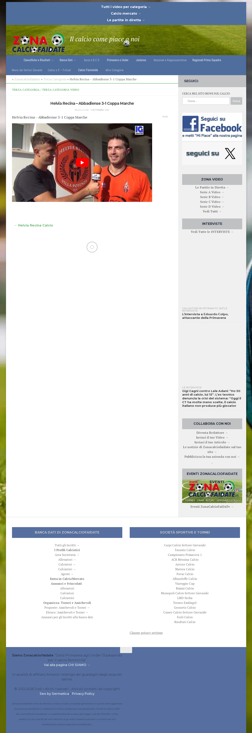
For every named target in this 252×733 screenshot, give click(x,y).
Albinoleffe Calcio (185, 579)
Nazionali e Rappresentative (170, 60)
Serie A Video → (212, 192)
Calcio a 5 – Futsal (59, 70)
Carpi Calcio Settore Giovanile (185, 545)
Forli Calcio (185, 617)
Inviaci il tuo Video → (212, 437)
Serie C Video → (212, 202)
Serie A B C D (91, 60)
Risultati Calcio (185, 622)
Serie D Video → (212, 206)
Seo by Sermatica (55, 694)
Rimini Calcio (185, 588)
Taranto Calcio (185, 550)
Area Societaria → (67, 555)
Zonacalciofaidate (27, 79)
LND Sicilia (185, 598)
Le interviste (192, 387)
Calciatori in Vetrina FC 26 (202, 308)
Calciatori (67, 593)
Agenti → (67, 574)
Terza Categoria (54, 79)
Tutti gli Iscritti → (67, 545)
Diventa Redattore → (212, 433)
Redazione (83, 110)
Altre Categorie (114, 70)
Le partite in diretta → (126, 20)
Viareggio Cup (185, 583)
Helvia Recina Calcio (35, 225)
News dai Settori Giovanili (27, 70)
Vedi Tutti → (212, 211)
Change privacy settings (146, 633)
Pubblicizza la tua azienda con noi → (212, 457)
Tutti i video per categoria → (126, 7)
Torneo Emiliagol (185, 603)
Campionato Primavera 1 (185, 555)
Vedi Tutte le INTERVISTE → (212, 232)
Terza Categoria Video (60, 90)
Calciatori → (67, 564)
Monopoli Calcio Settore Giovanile (185, 593)
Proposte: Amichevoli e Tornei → (67, 607)
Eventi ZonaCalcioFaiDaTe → (212, 507)
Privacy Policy (83, 694)
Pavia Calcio (185, 574)
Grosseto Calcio (185, 607)
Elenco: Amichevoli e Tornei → (67, 612)
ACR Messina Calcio (185, 559)
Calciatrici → (67, 569)
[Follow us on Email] (239, 80)
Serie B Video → (212, 197)
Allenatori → (67, 559)
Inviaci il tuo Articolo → (212, 442)
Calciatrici (67, 598)
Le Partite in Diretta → (212, 187)
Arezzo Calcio (185, 564)
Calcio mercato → (126, 13)
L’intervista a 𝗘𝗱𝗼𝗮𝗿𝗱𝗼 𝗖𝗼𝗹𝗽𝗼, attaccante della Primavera (205, 316)
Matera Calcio (185, 569)
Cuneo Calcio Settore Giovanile (185, 612)
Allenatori (67, 588)
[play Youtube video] (82, 162)
